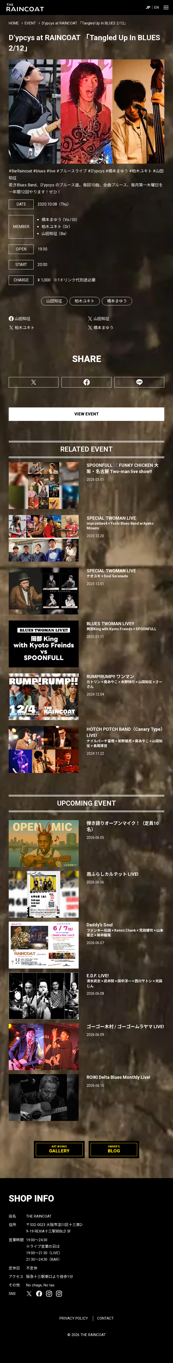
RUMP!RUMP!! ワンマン (126, 681)
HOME (14, 23)
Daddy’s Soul (126, 930)
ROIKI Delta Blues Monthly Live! (118, 1077)
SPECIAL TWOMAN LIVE (126, 523)
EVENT (30, 23)
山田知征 (54, 301)
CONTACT (105, 1318)
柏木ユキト (85, 301)
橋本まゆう (117, 301)
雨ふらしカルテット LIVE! (112, 874)
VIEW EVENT (86, 414)
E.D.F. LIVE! (126, 981)
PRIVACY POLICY (73, 1318)
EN (156, 7)
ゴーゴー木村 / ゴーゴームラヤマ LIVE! (125, 1026)
